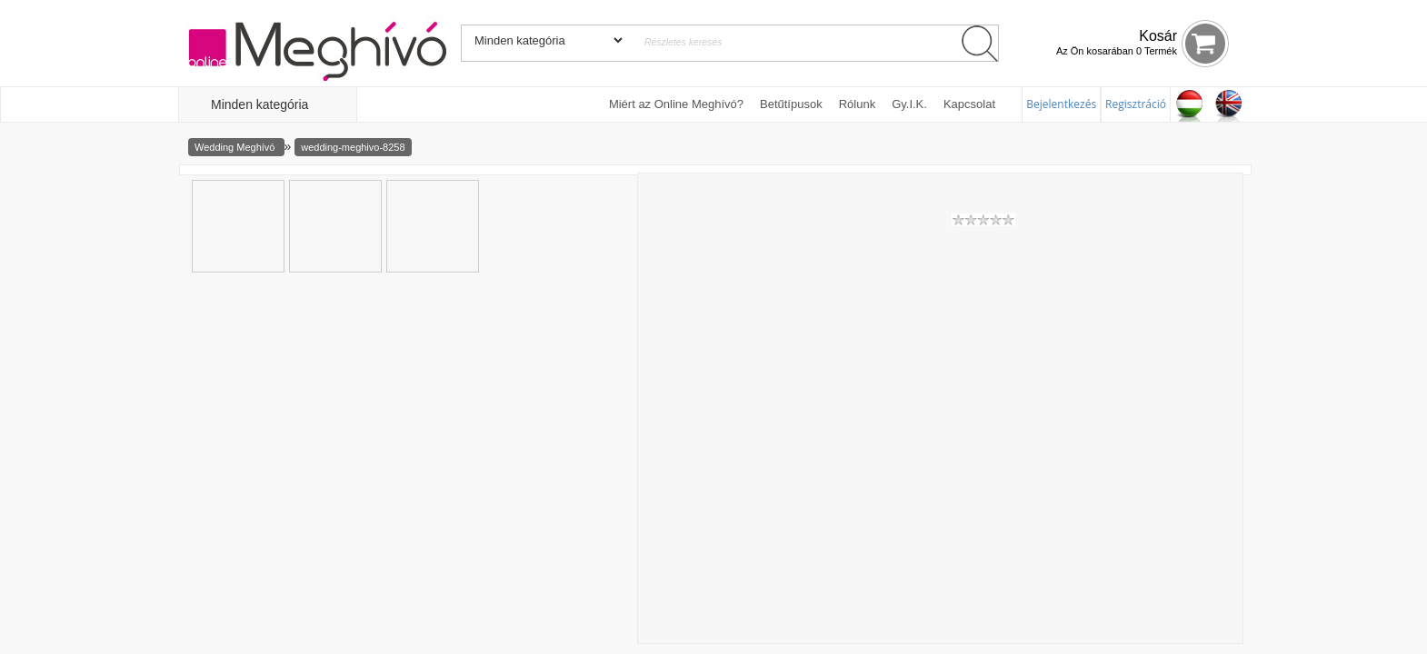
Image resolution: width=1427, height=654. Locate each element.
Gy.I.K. (909, 104)
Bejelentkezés (1061, 104)
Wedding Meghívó (236, 147)
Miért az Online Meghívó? (676, 104)
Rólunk (857, 104)
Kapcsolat (969, 104)
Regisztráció (1135, 104)
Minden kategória (259, 104)
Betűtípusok (791, 104)
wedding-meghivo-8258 (352, 147)
